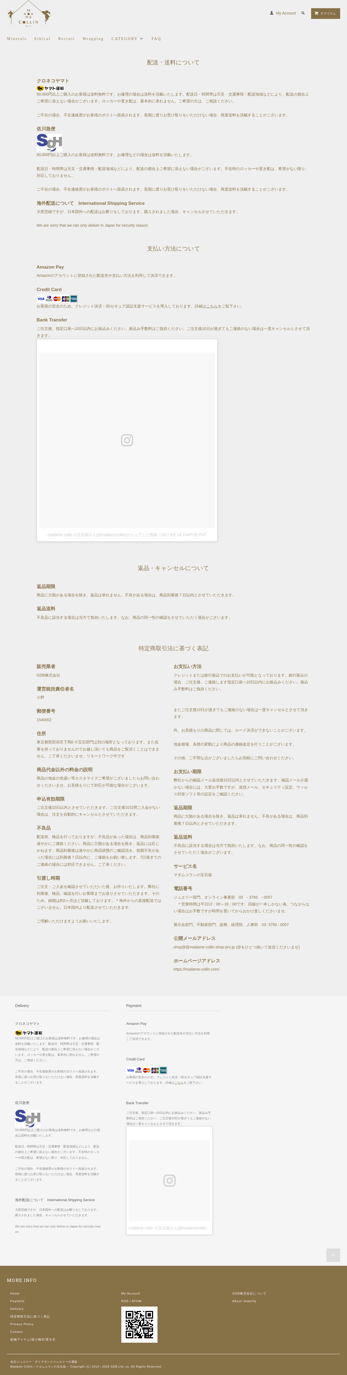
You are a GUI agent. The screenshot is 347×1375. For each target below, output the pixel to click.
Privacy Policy (22, 1324)
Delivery (17, 1308)
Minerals (17, 39)
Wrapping (93, 39)
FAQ (156, 39)
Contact (16, 1331)
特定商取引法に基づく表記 (30, 1316)
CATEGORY (127, 38)
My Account (286, 13)
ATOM (137, 1301)
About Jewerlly (244, 1301)
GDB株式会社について (249, 1293)
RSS (124, 1301)
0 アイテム (324, 13)
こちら (212, 306)
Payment (17, 1301)
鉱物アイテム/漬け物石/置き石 (33, 1339)
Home (15, 1293)
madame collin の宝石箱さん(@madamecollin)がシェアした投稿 (102, 535)
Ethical (43, 39)
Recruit (66, 39)
